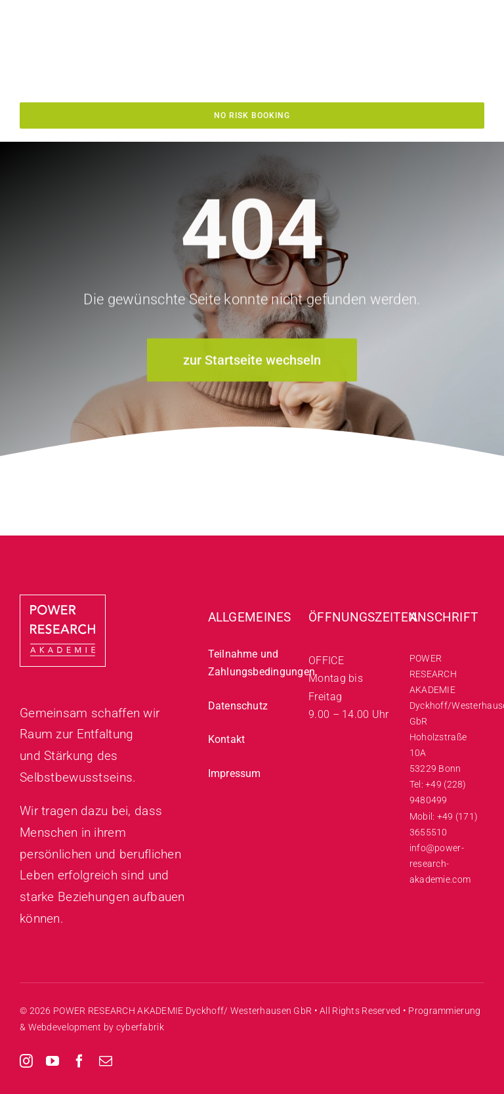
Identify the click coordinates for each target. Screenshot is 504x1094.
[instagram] (26, 1061)
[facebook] (79, 1061)
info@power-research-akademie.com (440, 864)
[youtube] (52, 1061)
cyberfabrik (140, 1027)
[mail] (105, 1061)
